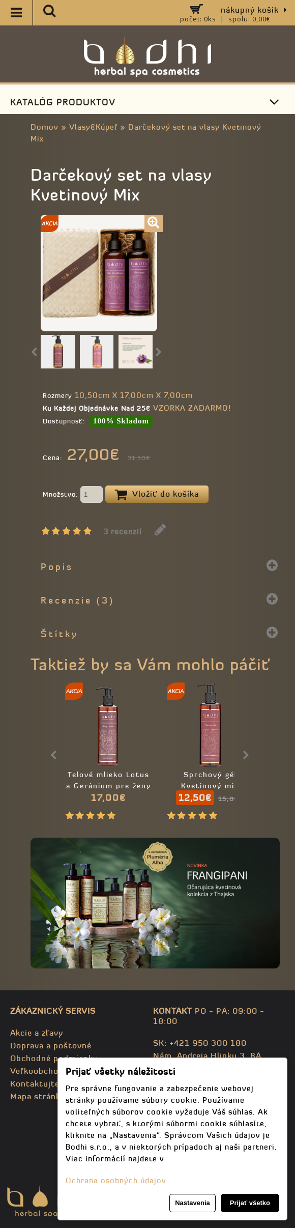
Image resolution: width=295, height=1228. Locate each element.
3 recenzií (122, 531)
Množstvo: (73, 495)
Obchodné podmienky (54, 1058)
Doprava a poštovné (51, 1045)
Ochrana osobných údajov (116, 1180)
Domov (44, 127)
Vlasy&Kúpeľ (93, 127)
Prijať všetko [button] (250, 1203)
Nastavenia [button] (192, 1203)
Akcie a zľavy (36, 1032)
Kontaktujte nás (43, 1083)
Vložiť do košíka (157, 494)
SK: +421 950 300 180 (200, 1043)
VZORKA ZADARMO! (192, 408)
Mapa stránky (37, 1096)
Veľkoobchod (37, 1071)
